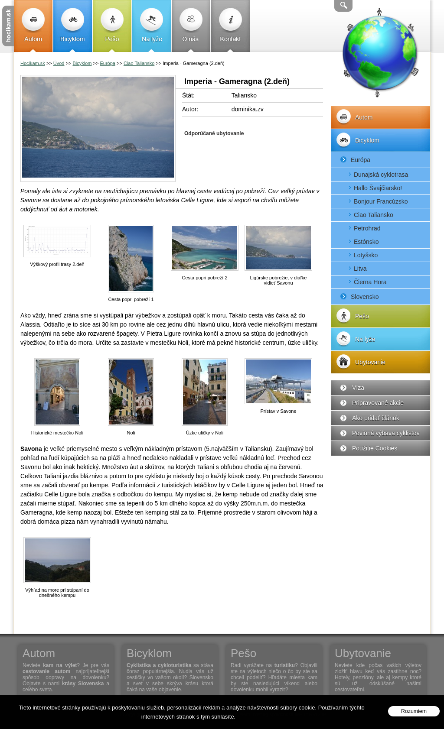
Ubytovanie (370, 362)
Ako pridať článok (375, 418)
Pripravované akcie (378, 402)
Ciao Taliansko (373, 214)
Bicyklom (72, 26)
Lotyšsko (366, 255)
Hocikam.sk (32, 63)
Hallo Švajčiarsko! (378, 188)
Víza (358, 387)
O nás (191, 26)
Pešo (112, 26)
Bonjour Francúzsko (381, 201)
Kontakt (230, 26)
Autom (33, 26)
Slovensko (365, 296)
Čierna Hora (370, 282)
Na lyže (151, 26)
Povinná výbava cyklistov (386, 433)
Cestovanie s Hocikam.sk (8, 26)
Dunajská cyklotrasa (381, 174)
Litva (360, 268)
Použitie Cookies (374, 448)
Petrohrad (367, 228)
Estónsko (366, 241)
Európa (360, 159)
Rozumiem (414, 711)
